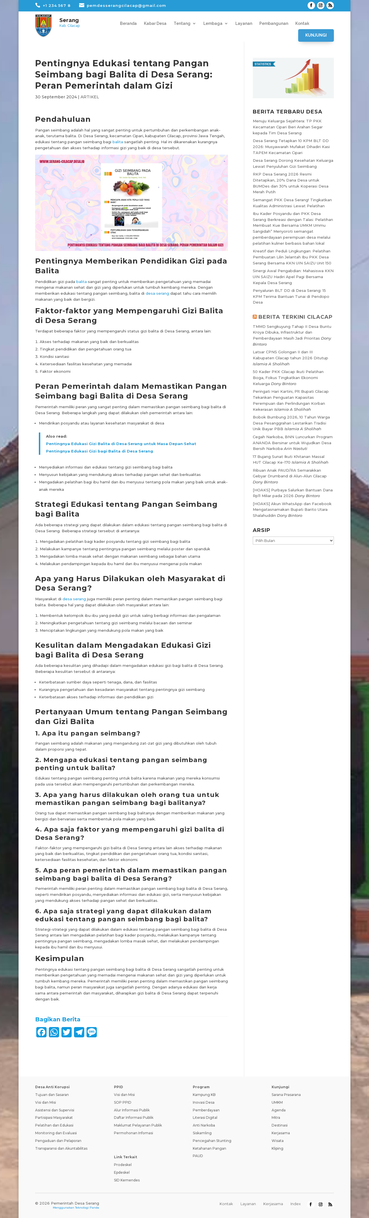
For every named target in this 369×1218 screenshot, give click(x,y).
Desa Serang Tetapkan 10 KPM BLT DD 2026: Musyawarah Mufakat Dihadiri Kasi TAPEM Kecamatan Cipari (291, 146)
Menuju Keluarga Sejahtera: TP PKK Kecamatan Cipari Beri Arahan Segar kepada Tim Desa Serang (288, 127)
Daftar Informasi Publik (133, 1117)
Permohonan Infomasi (133, 1133)
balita (118, 141)
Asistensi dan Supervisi (54, 1110)
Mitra (276, 1117)
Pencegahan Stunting (212, 1141)
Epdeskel (122, 1172)
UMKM (277, 1102)
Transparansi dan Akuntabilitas (61, 1148)
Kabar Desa (155, 23)
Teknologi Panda (87, 1207)
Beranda (128, 23)
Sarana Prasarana (286, 1095)
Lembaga (212, 23)
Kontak (302, 23)
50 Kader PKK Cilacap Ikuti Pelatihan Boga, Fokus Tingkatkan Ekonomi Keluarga (288, 377)
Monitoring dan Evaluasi (56, 1133)
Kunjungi (316, 35)
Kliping (277, 1148)
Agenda (279, 1110)
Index (295, 1203)
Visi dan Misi (45, 1102)
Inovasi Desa (203, 1102)
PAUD (198, 1156)
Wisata (278, 1141)
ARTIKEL (90, 96)
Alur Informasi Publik (132, 1110)
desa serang (157, 293)
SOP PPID (122, 1102)
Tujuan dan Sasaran (52, 1095)
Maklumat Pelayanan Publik (138, 1125)
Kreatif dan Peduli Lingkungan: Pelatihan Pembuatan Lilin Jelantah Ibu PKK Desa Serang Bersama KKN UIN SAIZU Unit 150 (292, 257)
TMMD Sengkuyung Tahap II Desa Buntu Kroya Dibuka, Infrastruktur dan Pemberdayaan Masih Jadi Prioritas (292, 332)
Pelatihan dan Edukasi (54, 1125)
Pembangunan (273, 23)
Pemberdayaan (206, 1110)
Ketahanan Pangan (209, 1148)
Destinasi (280, 1125)
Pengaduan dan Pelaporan (58, 1141)
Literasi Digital (205, 1117)
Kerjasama (281, 1133)
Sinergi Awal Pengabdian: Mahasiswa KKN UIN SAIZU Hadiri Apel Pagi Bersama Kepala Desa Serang (293, 276)
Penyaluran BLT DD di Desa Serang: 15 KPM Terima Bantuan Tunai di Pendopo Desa (291, 296)
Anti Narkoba (204, 1125)
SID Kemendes (127, 1180)
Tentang (182, 23)
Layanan (243, 23)
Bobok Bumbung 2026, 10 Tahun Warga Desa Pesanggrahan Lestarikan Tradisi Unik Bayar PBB (291, 423)
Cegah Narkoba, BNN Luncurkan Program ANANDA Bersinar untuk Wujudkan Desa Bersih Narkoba (293, 442)
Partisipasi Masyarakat (54, 1117)
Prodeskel (123, 1165)
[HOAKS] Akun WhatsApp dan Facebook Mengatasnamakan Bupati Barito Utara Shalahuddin (292, 509)
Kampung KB (204, 1095)
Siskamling (202, 1133)
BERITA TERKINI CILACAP (295, 317)
